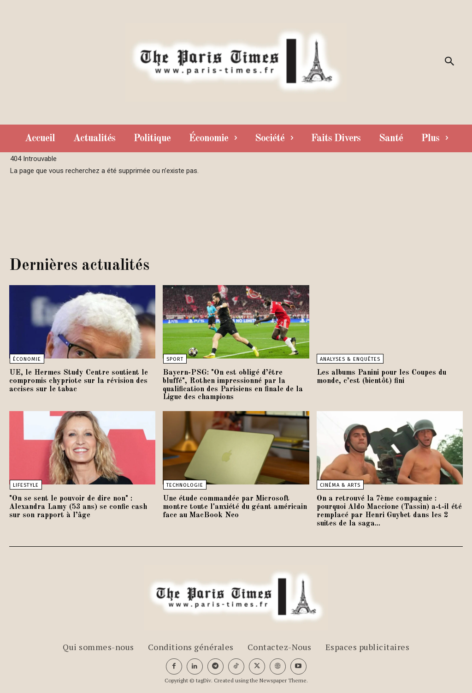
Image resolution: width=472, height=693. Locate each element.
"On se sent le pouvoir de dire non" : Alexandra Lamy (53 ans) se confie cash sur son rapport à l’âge (80, 506)
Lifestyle (25, 485)
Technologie (184, 485)
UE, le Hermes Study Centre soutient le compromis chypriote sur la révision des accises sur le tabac (74, 381)
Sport (174, 359)
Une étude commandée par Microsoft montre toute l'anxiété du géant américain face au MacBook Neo (235, 506)
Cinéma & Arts (340, 485)
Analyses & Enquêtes (350, 359)
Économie (26, 359)
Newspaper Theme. (284, 679)
